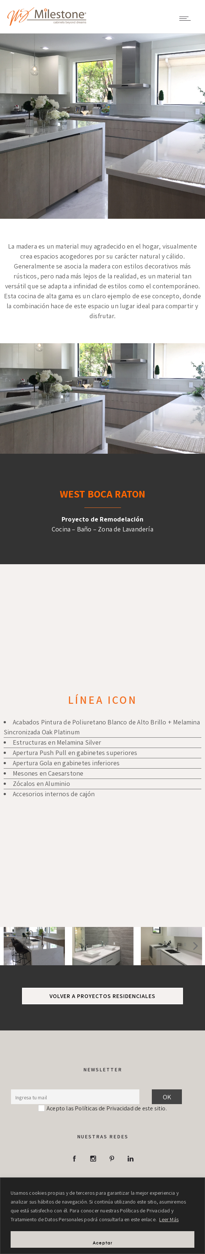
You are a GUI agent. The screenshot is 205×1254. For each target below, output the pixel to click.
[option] (34, 946)
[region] (102, 1215)
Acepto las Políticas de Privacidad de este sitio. (107, 1108)
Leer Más (169, 1219)
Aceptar (103, 1243)
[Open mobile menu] (186, 18)
